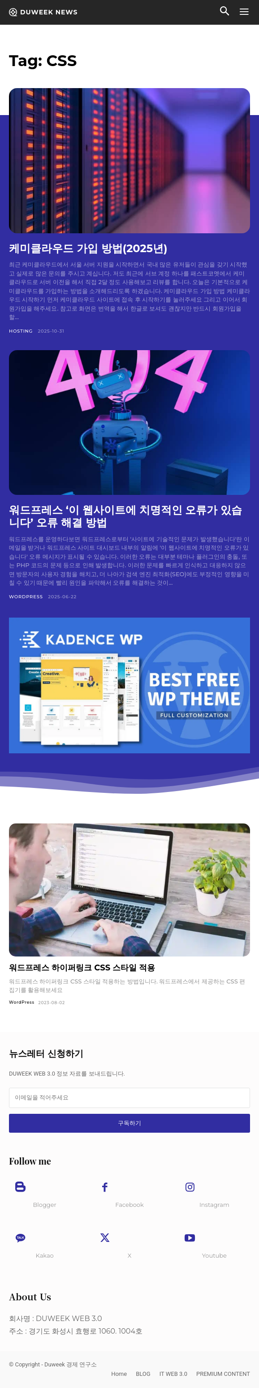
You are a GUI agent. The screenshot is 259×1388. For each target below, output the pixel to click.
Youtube (214, 1255)
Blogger (44, 1204)
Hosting (21, 331)
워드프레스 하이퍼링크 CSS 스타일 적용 (82, 968)
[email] (129, 1098)
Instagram (214, 1204)
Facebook (129, 1204)
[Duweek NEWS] (43, 12)
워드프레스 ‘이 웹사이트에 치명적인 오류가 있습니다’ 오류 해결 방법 (125, 516)
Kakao (45, 1255)
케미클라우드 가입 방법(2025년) (88, 248)
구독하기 (129, 1123)
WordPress (26, 597)
